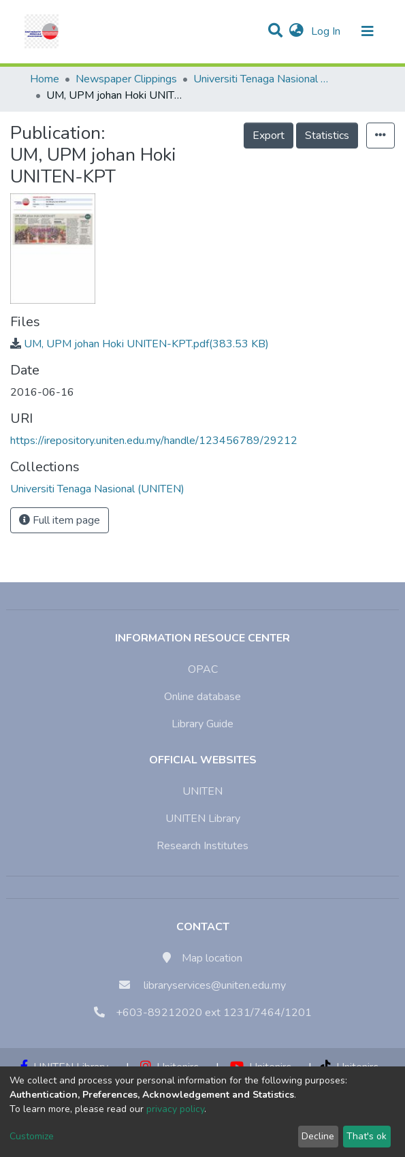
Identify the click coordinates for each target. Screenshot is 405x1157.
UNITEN (202, 791)
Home (44, 79)
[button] (296, 31)
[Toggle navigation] (368, 31)
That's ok (366, 1136)
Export (269, 135)
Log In (327, 31)
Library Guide (202, 723)
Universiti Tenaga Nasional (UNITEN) (261, 79)
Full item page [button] (59, 520)
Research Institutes (202, 845)
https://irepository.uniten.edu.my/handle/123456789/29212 (153, 440)
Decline (318, 1136)
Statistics (327, 135)
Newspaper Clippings (126, 79)
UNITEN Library (202, 818)
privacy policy (175, 1109)
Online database (202, 696)
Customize (32, 1136)
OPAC (203, 669)
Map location (212, 958)
